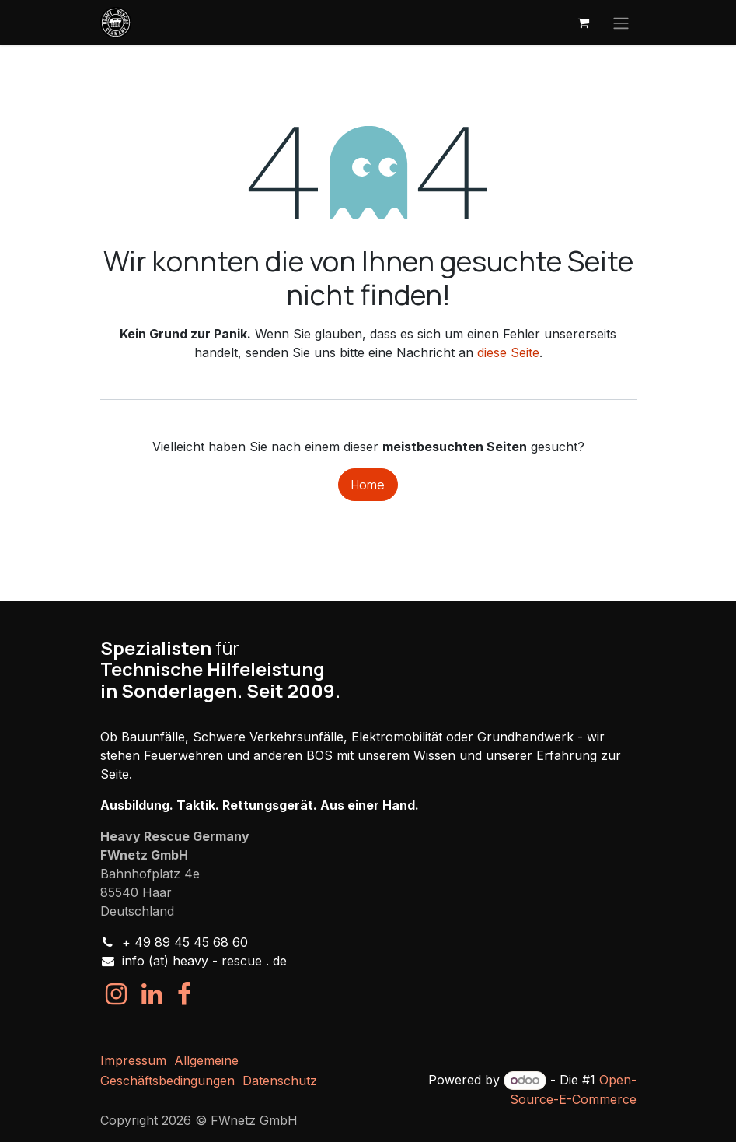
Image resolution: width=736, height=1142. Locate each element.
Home (368, 484)
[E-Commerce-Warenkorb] (583, 22)
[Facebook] (184, 994)
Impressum (133, 1060)
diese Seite (508, 352)
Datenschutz (279, 1080)
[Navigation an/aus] (621, 22)
